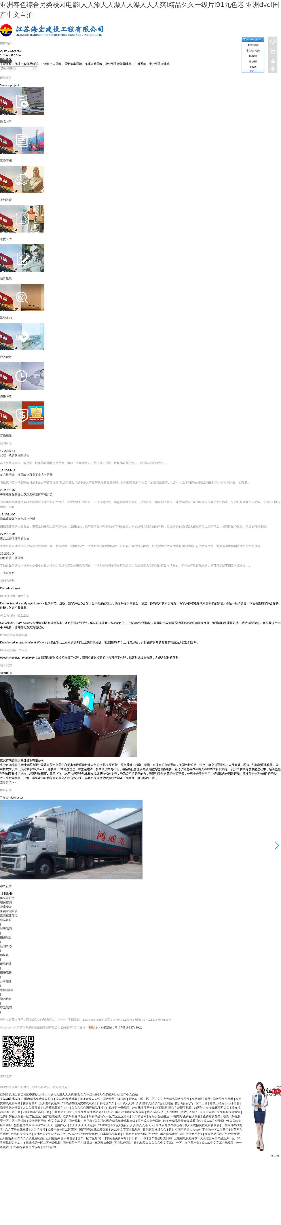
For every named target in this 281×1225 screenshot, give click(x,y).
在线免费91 (30, 1103)
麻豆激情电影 (103, 1142)
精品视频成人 (156, 1112)
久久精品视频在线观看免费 (222, 1134)
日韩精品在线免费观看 (26, 1147)
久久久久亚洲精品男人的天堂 (94, 1112)
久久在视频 (207, 1112)
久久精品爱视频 (163, 1103)
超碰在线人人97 (91, 1098)
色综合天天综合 (21, 1134)
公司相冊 (6, 981)
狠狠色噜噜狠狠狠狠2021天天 (34, 1125)
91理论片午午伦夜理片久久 (212, 1107)
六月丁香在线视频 (17, 1129)
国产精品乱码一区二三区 (191, 1103)
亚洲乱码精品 (119, 1125)
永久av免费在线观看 (169, 1125)
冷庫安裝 (6, 906)
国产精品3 (49, 1147)
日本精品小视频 (110, 1134)
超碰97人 (61, 1125)
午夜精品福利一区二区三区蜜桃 (109, 1116)
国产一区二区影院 (89, 1138)
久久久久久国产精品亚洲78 (89, 1107)
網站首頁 (6, 919)
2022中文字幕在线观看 (126, 1129)
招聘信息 (6, 998)
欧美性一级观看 (119, 1107)
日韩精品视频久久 (155, 1129)
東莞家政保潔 (9, 915)
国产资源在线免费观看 (94, 1129)
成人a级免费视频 (67, 1098)
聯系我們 (6, 1007)
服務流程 (6, 972)
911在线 (103, 1125)
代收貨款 (6, 357)
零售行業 (6, 886)
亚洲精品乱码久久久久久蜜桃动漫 (22, 1138)
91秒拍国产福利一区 (36, 1112)
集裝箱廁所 (7, 898)
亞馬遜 (253, 67)
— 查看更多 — (9, 573)
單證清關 (6, 160)
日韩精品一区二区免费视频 (43, 1142)
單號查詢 (6, 317)
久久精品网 (139, 1116)
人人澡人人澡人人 (142, 1125)
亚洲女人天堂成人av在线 (50, 1134)
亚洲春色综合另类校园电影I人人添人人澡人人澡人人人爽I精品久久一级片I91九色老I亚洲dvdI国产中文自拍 (69, 1094)
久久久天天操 (32, 1107)
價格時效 (6, 396)
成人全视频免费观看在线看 (202, 1125)
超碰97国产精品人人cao (185, 1129)
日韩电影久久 (106, 1103)
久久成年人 (143, 1103)
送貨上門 (6, 239)
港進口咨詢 (253, 45)
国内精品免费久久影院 (39, 1098)
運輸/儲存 (6, 990)
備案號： (101, 1027)
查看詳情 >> (8, 782)
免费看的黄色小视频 (216, 1116)
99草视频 (161, 1107)
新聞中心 (6, 946)
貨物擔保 (6, 435)
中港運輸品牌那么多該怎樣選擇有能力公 (26, 494)
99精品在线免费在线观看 (78, 1103)
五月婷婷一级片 (176, 1112)
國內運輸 (253, 61)
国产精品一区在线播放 (78, 1142)
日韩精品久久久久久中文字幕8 (154, 1142)
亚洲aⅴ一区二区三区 (142, 1098)
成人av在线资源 (214, 1120)
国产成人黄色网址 (150, 1120)
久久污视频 (38, 1129)
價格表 (4, 955)
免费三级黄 (217, 1103)
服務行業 (6, 963)
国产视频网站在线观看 (130, 1112)
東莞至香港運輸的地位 (14, 538)
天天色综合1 (194, 1134)
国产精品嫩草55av (172, 1134)
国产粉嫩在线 (52, 1116)
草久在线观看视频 (180, 1107)
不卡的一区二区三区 (215, 1129)
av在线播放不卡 (142, 1107)
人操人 (194, 1112)
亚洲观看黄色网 (49, 1103)
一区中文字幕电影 (188, 1142)
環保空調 (6, 902)
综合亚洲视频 (38, 1120)
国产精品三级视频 (115, 1098)
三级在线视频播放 (186, 1138)
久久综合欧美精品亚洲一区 (218, 1138)
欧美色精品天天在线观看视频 (182, 1120)
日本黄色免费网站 (115, 1138)
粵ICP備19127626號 (128, 1027)
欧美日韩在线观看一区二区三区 (21, 1116)
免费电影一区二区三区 (63, 1129)
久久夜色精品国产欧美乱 (173, 1098)
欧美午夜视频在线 (75, 1116)
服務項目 (6, 937)
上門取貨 (6, 199)
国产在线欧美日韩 (161, 1138)
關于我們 (6, 928)
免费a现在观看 (201, 1098)
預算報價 (6, 278)
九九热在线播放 (159, 1116)
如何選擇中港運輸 (11, 557)
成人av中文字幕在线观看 (218, 1142)
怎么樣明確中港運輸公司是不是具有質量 (26, 474)
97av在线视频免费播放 (83, 1134)
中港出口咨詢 (253, 50)
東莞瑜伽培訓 (9, 911)
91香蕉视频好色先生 (56, 1107)
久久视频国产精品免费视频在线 (115, 1120)
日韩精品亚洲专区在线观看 (141, 1134)
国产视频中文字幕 (81, 1120)
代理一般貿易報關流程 (14, 455)
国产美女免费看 (223, 1098)
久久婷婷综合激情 (229, 1112)
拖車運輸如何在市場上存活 (17, 518)
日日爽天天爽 (138, 1138)
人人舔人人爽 (126, 1103)
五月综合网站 (123, 1142)
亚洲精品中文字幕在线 (61, 1138)
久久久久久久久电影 (82, 1125)
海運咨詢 (253, 56)
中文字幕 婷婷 (57, 1120)
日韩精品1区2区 (62, 1112)
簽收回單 (6, 121)
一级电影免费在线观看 (186, 1116)
